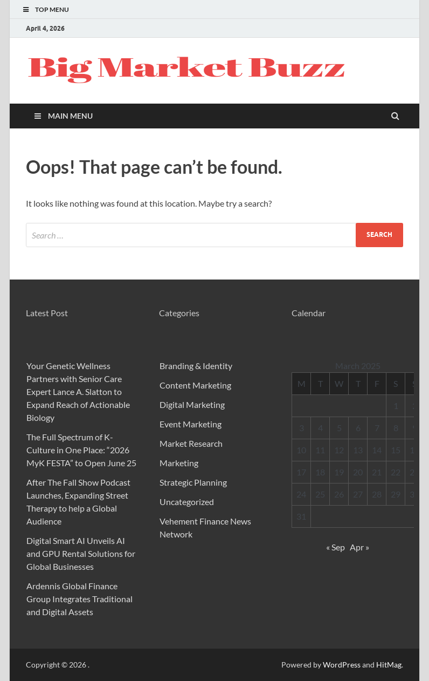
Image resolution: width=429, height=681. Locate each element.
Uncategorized (187, 501)
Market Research (191, 443)
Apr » (359, 547)
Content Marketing (195, 385)
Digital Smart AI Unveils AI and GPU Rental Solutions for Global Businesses (80, 553)
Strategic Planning (193, 482)
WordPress (342, 664)
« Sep (335, 547)
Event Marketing (191, 424)
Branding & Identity (196, 365)
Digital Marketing (192, 404)
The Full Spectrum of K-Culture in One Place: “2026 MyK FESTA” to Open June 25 (81, 450)
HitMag (389, 664)
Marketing (179, 463)
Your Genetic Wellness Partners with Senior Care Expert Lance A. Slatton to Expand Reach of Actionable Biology (78, 391)
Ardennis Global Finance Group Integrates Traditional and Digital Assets (79, 599)
